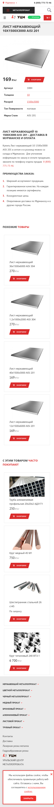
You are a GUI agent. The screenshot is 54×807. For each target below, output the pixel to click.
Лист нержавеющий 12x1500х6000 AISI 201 (22, 424)
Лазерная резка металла (16, 746)
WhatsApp (35, 17)
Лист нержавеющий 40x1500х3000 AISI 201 (22, 370)
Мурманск (10, 3)
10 (28, 95)
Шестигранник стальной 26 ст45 (25, 604)
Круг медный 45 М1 (20, 553)
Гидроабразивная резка (15, 751)
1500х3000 (33, 102)
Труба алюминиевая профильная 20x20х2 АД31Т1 (26, 501)
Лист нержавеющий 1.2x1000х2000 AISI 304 (22, 317)
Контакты (8, 736)
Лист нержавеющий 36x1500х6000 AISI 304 (22, 264)
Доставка (7, 741)
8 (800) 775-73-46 (42, 3)
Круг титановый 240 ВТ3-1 (24, 655)
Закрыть (28, 798)
